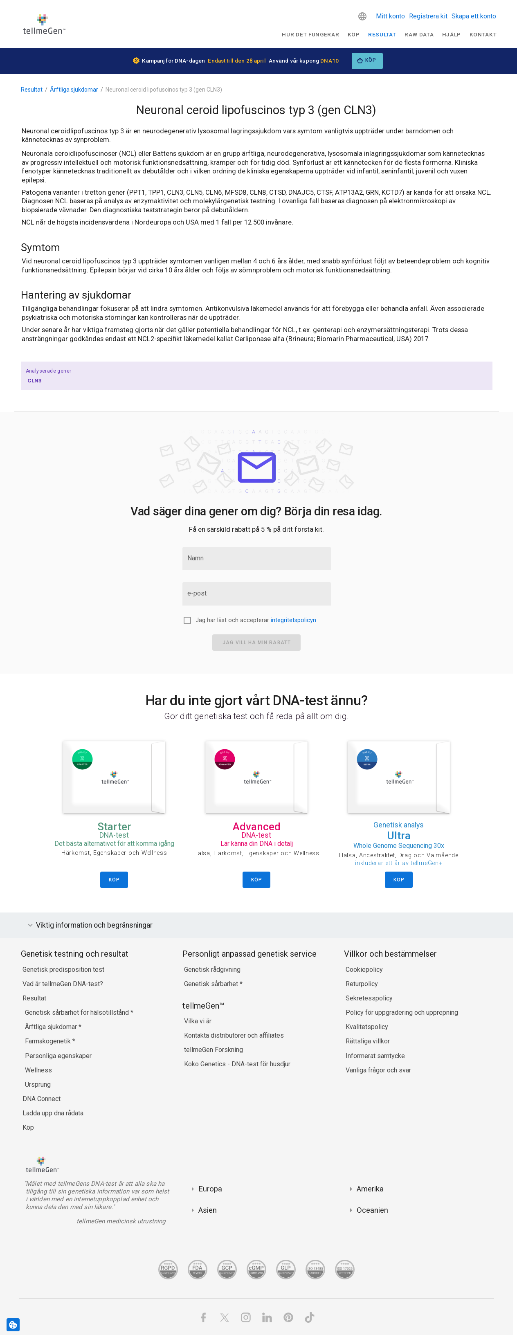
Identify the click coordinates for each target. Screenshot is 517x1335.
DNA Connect (41, 1099)
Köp (354, 34)
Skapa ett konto (474, 16)
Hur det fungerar (310, 34)
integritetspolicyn (293, 620)
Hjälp (451, 34)
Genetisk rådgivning (212, 969)
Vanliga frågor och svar (378, 1070)
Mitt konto (390, 16)
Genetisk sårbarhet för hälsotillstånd (77, 1012)
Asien (207, 1210)
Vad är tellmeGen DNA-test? (62, 984)
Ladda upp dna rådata (52, 1113)
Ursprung (38, 1084)
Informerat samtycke (375, 1056)
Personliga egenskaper (58, 1056)
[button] (362, 16)
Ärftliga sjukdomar (74, 89)
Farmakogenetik (48, 1041)
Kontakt (483, 34)
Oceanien (372, 1210)
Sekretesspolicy (369, 998)
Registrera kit (428, 16)
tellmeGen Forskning (213, 1050)
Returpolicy (362, 984)
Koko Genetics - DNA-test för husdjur (237, 1064)
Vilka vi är (197, 1021)
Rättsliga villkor (368, 1041)
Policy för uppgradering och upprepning (402, 1012)
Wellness (38, 1070)
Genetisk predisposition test (63, 969)
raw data (419, 34)
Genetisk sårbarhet (212, 984)
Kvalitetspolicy (367, 1027)
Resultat (382, 34)
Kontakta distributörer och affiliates (234, 1035)
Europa (210, 1188)
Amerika (370, 1188)
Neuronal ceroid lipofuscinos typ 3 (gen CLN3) (164, 89)
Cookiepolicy (364, 969)
